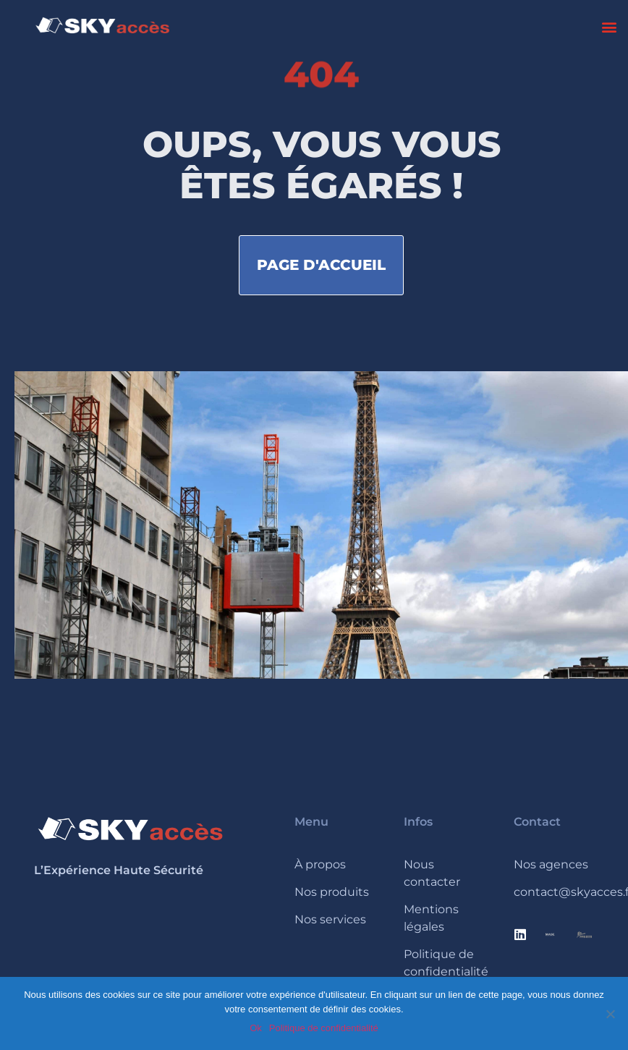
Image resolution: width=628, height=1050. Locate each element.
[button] (609, 26)
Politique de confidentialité (323, 1028)
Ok (256, 1028)
